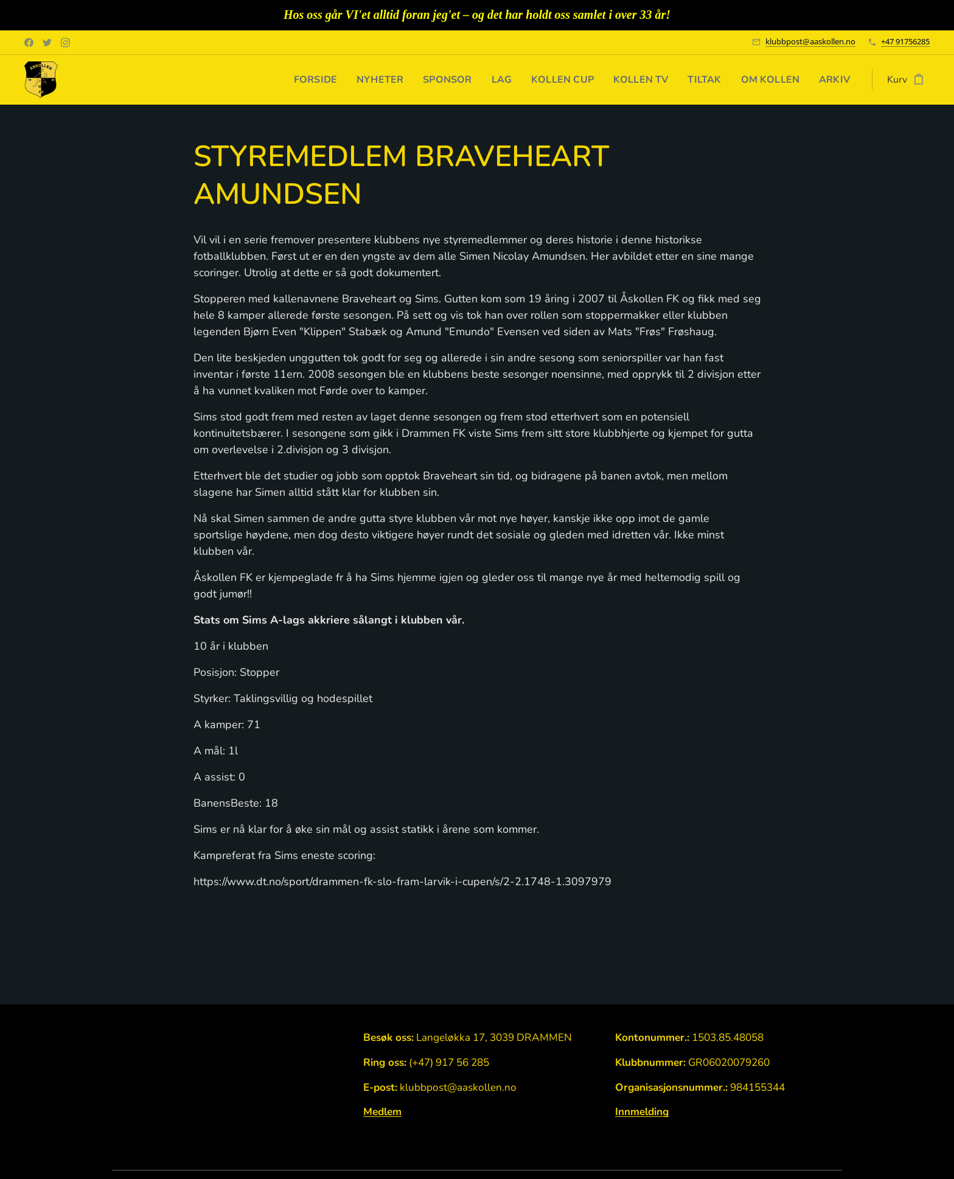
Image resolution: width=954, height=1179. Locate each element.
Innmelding (642, 1112)
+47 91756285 (905, 41)
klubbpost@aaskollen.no (810, 41)
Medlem (382, 1112)
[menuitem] (296, 79)
